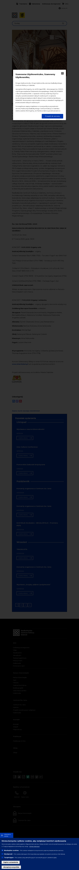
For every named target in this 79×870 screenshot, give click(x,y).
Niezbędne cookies (11, 850)
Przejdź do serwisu (52, 116)
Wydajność (8, 854)
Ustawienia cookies (7, 835)
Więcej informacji (34, 846)
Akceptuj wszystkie (11, 867)
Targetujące (8, 857)
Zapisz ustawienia (10, 862)
